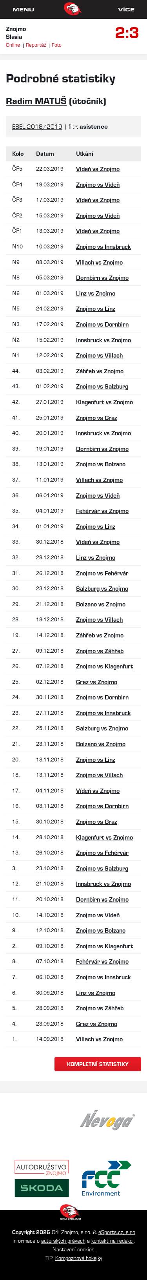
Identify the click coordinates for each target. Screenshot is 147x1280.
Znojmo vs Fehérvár (102, 573)
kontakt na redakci (112, 1240)
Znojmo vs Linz (95, 308)
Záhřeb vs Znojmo (99, 371)
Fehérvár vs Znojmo (102, 510)
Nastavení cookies (73, 1249)
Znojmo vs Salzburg (102, 386)
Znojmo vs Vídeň (98, 184)
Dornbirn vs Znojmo (102, 277)
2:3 (127, 31)
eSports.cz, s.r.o (116, 1232)
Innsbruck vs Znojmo (103, 340)
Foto (57, 44)
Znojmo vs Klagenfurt (104, 666)
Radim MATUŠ (36, 100)
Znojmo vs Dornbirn (102, 324)
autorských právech (63, 1240)
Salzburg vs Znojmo (102, 588)
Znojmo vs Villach (99, 355)
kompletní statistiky (98, 1064)
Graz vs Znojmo (96, 681)
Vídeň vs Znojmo (98, 168)
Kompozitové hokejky (78, 1258)
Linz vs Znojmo (95, 293)
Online (13, 44)
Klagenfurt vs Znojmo (104, 402)
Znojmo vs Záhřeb (99, 650)
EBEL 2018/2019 (37, 126)
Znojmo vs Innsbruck (103, 246)
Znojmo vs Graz (96, 417)
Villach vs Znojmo (99, 262)
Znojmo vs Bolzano (100, 464)
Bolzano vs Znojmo (100, 604)
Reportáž (36, 44)
